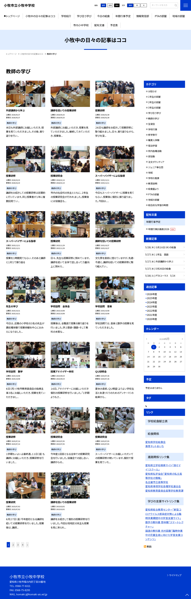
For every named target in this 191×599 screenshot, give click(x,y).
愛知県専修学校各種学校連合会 (163, 486)
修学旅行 (152, 134)
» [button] (27, 544)
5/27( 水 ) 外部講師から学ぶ (159, 261)
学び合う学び (84, 16)
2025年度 (152, 298)
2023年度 (152, 306)
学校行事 (152, 129)
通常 (103, 5)
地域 (150, 172)
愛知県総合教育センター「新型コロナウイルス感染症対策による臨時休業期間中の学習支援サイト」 (163, 514)
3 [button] (18, 544)
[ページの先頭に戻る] (187, 595)
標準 (130, 5)
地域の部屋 (178, 16)
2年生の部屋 (154, 102)
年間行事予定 (123, 16)
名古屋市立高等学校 (156, 482)
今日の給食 (103, 16)
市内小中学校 (80, 25)
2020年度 (152, 319)
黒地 (116, 5)
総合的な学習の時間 (158, 205)
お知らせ (152, 91)
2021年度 (152, 315)
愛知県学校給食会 (155, 442)
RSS (149, 546)
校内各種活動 (155, 151)
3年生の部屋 (154, 107)
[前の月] (146, 338)
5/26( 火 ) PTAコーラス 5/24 (160, 275)
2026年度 (152, 294)
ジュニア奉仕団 (155, 167)
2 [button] (13, 544)
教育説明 (152, 183)
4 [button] (22, 544)
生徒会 (151, 123)
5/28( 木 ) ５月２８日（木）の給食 (160, 247)
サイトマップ (175, 575)
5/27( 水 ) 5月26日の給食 (158, 268)
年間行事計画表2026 (161, 229)
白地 (110, 5)
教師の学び (153, 118)
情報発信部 (142, 16)
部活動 (151, 156)
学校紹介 (66, 16)
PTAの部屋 (161, 16)
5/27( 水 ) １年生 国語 (156, 254)
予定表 (114, 25)
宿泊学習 (152, 145)
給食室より (153, 188)
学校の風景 (153, 178)
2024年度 (152, 302)
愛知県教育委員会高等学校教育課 (164, 490)
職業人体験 (153, 140)
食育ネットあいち (154, 446)
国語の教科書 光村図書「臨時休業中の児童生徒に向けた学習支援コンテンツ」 (164, 535)
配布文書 (99, 25)
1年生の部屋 (154, 96)
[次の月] (182, 338)
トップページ (13, 16)
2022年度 (152, 310)
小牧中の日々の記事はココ (40, 16)
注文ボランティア (156, 161)
